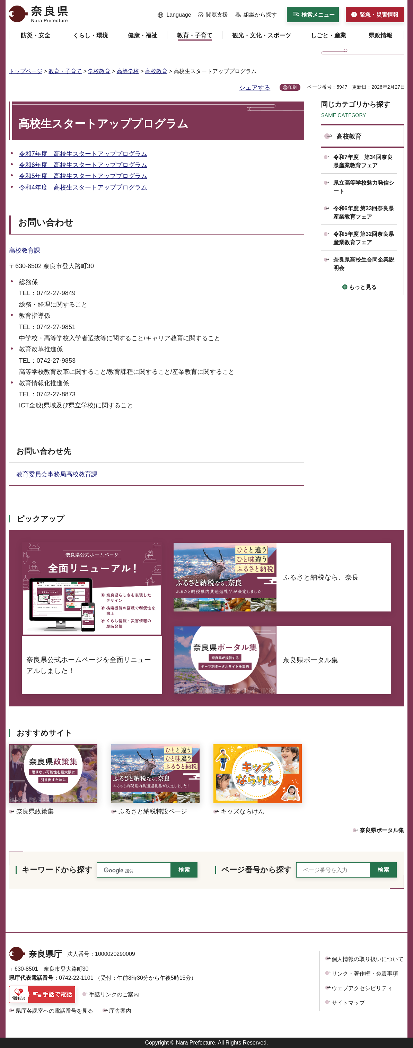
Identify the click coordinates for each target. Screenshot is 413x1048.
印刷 (292, 87)
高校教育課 (24, 250)
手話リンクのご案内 (114, 994)
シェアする (254, 87)
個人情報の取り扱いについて (368, 959)
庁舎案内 (120, 1011)
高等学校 (128, 71)
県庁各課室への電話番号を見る (54, 1011)
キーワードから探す (57, 869)
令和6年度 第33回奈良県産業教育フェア (363, 212)
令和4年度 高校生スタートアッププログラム (83, 187)
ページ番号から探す (256, 869)
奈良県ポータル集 (382, 830)
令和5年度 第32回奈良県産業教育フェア (363, 238)
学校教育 (99, 71)
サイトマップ (348, 1003)
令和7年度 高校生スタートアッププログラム (83, 153)
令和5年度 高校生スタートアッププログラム (83, 176)
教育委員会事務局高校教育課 (60, 474)
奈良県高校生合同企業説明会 (363, 264)
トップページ (25, 71)
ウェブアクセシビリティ (362, 988)
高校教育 (156, 71)
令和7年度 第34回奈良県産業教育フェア (363, 161)
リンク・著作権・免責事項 (365, 974)
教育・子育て (65, 71)
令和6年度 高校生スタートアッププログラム (83, 164)
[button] (174, 15)
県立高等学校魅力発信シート (363, 187)
